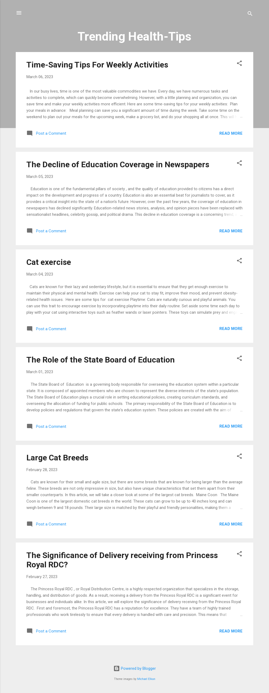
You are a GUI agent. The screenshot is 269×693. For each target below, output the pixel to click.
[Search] (250, 14)
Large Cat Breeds (57, 457)
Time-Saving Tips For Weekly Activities (97, 64)
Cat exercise (48, 262)
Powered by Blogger (134, 668)
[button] (239, 64)
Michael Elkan (146, 679)
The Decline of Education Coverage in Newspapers (117, 164)
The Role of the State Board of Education (100, 359)
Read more (231, 133)
